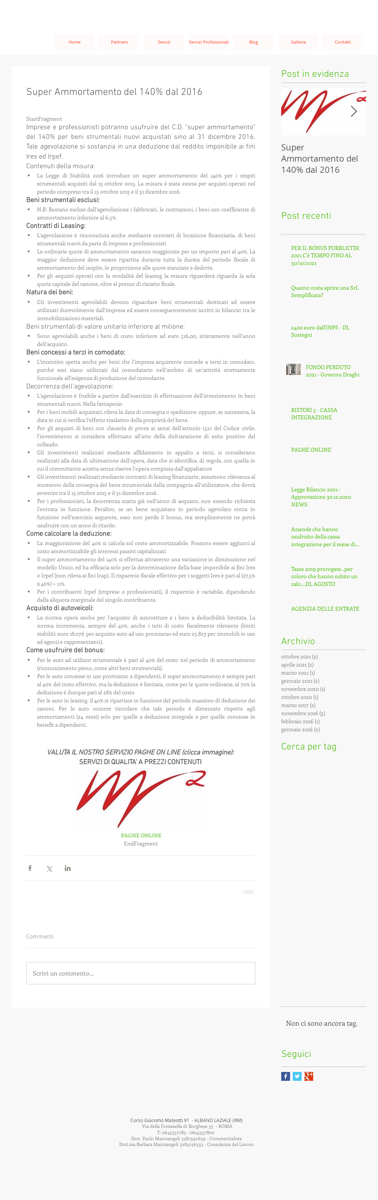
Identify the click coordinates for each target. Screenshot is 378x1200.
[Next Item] (353, 112)
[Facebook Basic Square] (285, 1076)
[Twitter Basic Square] (297, 1076)
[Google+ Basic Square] (308, 1076)
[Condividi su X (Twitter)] (48, 868)
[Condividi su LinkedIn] (67, 868)
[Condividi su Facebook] (30, 868)
